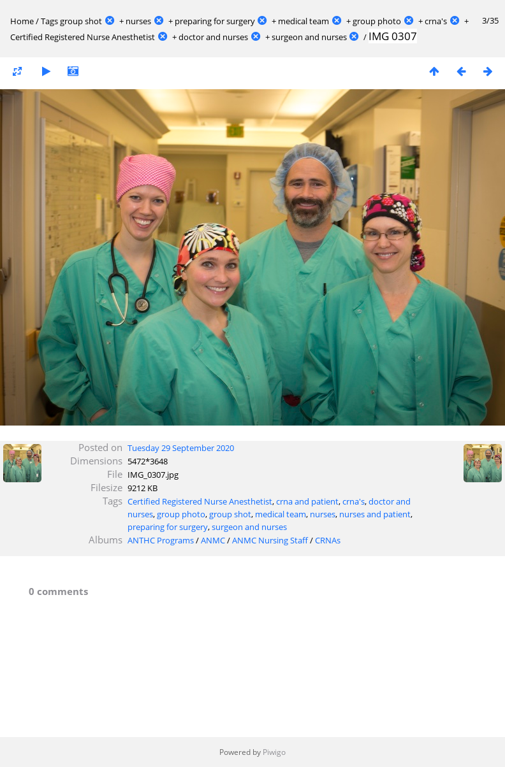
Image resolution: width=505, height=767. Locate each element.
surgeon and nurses (309, 37)
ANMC (213, 540)
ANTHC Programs (161, 540)
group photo (377, 21)
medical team (303, 21)
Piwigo (274, 752)
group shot (81, 21)
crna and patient (307, 501)
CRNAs (327, 540)
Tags (49, 21)
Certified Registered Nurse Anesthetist (82, 37)
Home (22, 21)
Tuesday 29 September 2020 (181, 448)
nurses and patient (375, 514)
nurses (138, 21)
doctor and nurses (213, 37)
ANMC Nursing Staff (270, 540)
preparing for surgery (215, 21)
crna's (436, 21)
